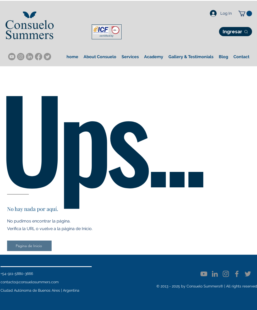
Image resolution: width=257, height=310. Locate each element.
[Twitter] (248, 274)
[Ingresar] (235, 31)
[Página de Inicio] (29, 246)
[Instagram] (20, 56)
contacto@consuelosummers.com (30, 282)
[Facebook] (237, 274)
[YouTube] (11, 56)
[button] (245, 13)
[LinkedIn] (29, 56)
